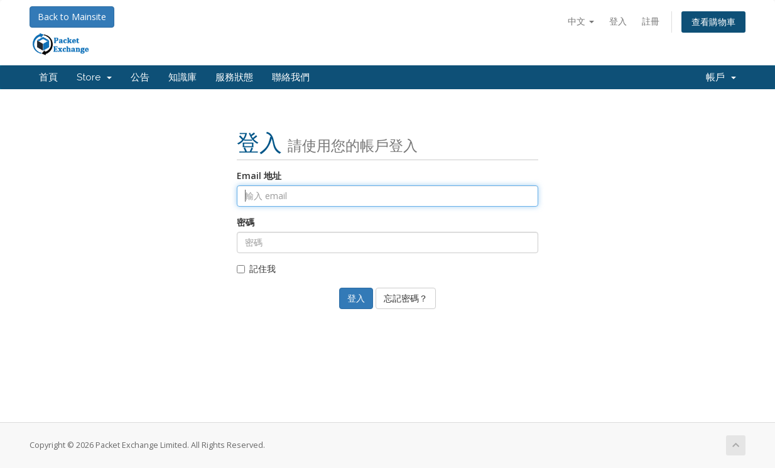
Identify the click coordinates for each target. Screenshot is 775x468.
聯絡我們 (291, 77)
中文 (581, 21)
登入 (618, 21)
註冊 (650, 21)
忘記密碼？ (406, 298)
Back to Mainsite (72, 17)
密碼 (245, 222)
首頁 (48, 77)
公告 (140, 77)
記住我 (256, 269)
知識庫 (182, 77)
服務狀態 (234, 77)
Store (94, 77)
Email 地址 (259, 176)
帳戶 (721, 77)
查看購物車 (713, 22)
